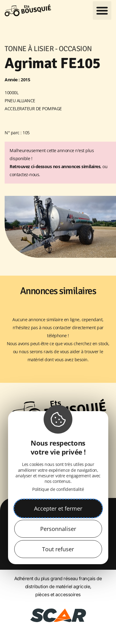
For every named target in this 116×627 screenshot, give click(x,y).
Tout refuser (58, 549)
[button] (102, 10)
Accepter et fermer (58, 508)
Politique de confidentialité (58, 489)
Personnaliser (58, 528)
